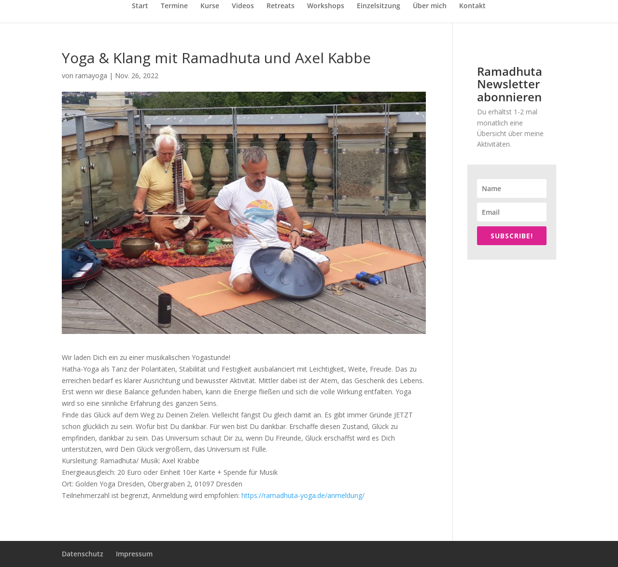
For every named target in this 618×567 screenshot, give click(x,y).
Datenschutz (82, 553)
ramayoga (91, 75)
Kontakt (472, 6)
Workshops (325, 6)
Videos (243, 6)
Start (140, 6)
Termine (174, 6)
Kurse (209, 6)
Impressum (134, 553)
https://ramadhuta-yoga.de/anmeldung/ (303, 495)
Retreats (281, 6)
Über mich (430, 6)
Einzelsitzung (378, 6)
